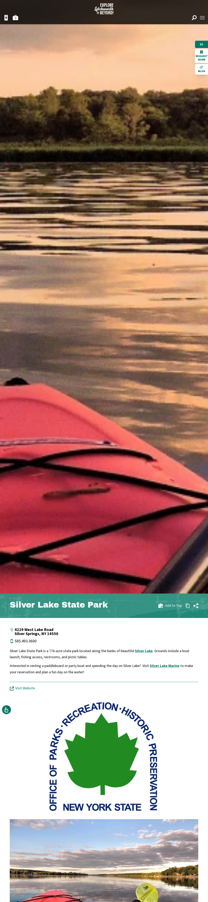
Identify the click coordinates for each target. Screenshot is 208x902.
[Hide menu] (201, 44)
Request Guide (202, 55)
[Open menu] (202, 17)
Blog (201, 69)
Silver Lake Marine (165, 665)
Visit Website (22, 688)
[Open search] (194, 17)
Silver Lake (144, 651)
